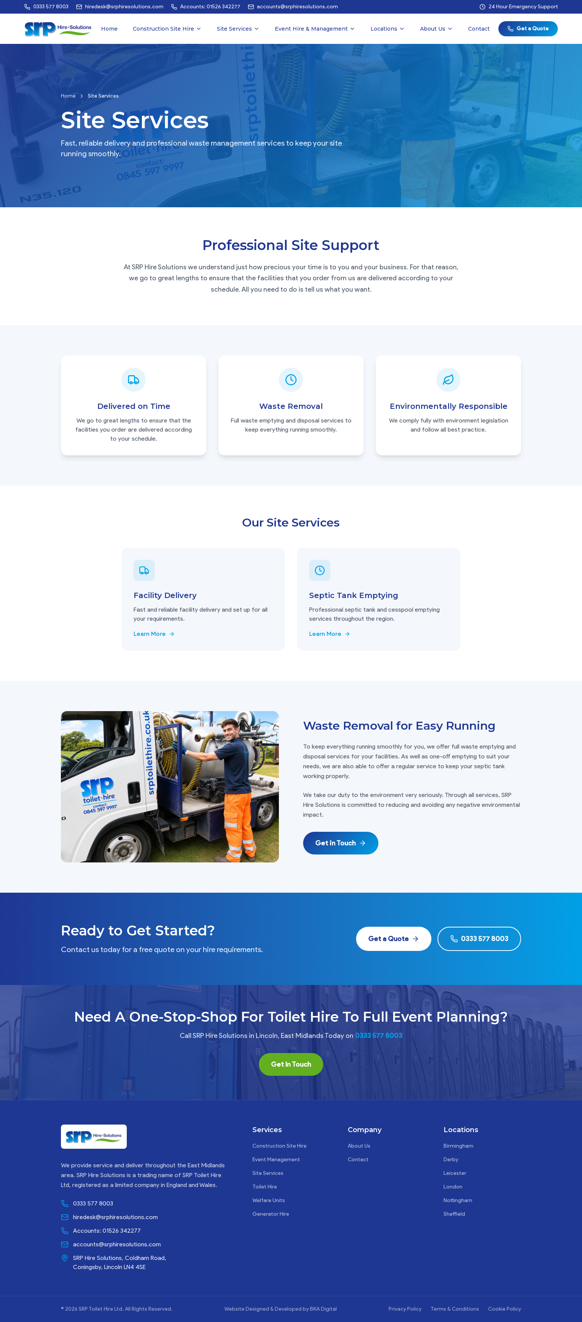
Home (109, 28)
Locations (387, 28)
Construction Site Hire (167, 28)
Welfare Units (268, 1200)
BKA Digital (323, 1309)
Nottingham (458, 1200)
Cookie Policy (504, 1309)
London (453, 1187)
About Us (436, 28)
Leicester (455, 1173)
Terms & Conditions (455, 1309)
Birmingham (458, 1146)
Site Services (238, 28)
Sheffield (454, 1214)
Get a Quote (528, 28)
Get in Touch (340, 843)
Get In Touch (291, 1064)
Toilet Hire (264, 1187)
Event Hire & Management (315, 28)
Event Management (276, 1159)
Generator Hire (270, 1214)
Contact (479, 28)
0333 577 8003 (479, 939)
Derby (451, 1159)
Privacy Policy (405, 1309)
